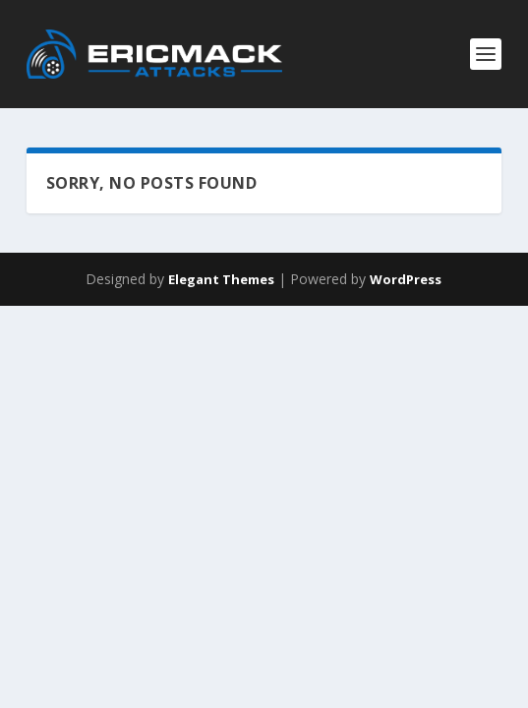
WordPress (405, 279)
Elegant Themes (221, 279)
